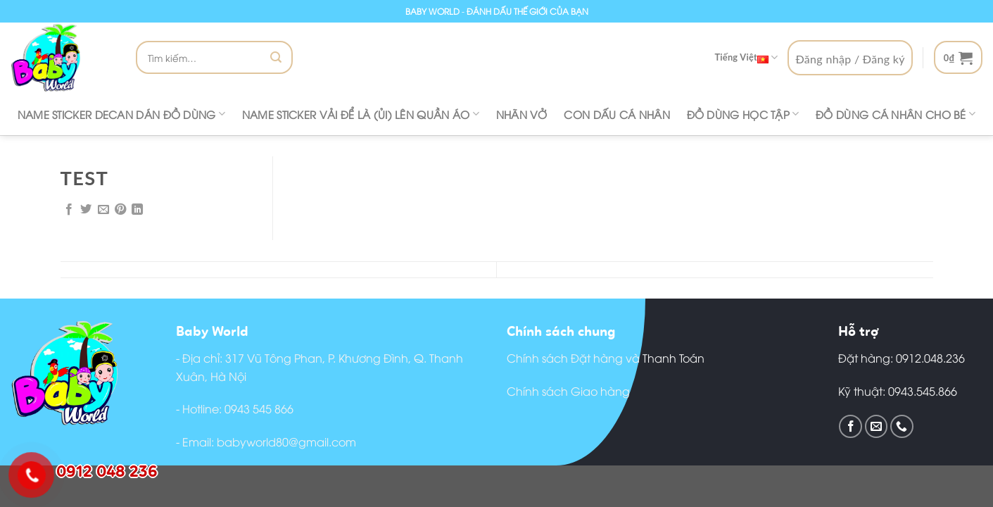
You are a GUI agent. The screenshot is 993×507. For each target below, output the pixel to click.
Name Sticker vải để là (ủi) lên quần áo (360, 114)
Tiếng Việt (746, 57)
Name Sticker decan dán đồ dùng (122, 114)
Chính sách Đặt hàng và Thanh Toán (605, 357)
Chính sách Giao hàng (568, 391)
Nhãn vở (522, 114)
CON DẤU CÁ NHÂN (617, 114)
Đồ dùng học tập (743, 114)
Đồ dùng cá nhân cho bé (895, 114)
